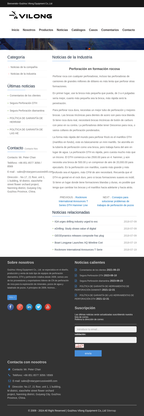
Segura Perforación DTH (23, 103)
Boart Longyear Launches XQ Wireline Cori (79, 242)
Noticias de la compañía (24, 67)
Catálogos (78, 29)
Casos (93, 29)
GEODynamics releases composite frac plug (79, 235)
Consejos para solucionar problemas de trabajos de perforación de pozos (115, 201)
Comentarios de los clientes (25, 95)
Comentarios (110, 29)
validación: (80, 334)
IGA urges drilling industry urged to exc (76, 221)
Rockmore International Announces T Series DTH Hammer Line (73, 201)
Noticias (62, 29)
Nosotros (29, 29)
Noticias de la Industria (23, 73)
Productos (46, 29)
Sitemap (111, 410)
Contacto (128, 29)
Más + (12, 297)
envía (88, 353)
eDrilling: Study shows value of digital (75, 228)
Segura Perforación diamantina (27, 110)
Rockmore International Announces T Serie (78, 249)
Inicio (15, 29)
